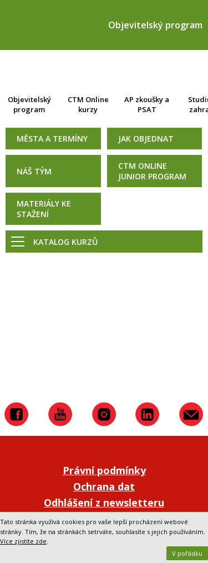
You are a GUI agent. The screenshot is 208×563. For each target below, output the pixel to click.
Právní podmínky (104, 470)
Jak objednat (146, 138)
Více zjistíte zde (23, 541)
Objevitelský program (29, 104)
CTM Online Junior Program (152, 171)
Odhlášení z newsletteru (104, 502)
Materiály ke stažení (44, 208)
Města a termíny (52, 138)
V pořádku (187, 553)
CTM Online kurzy (88, 104)
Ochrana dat (104, 486)
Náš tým (34, 171)
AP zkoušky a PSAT (146, 104)
